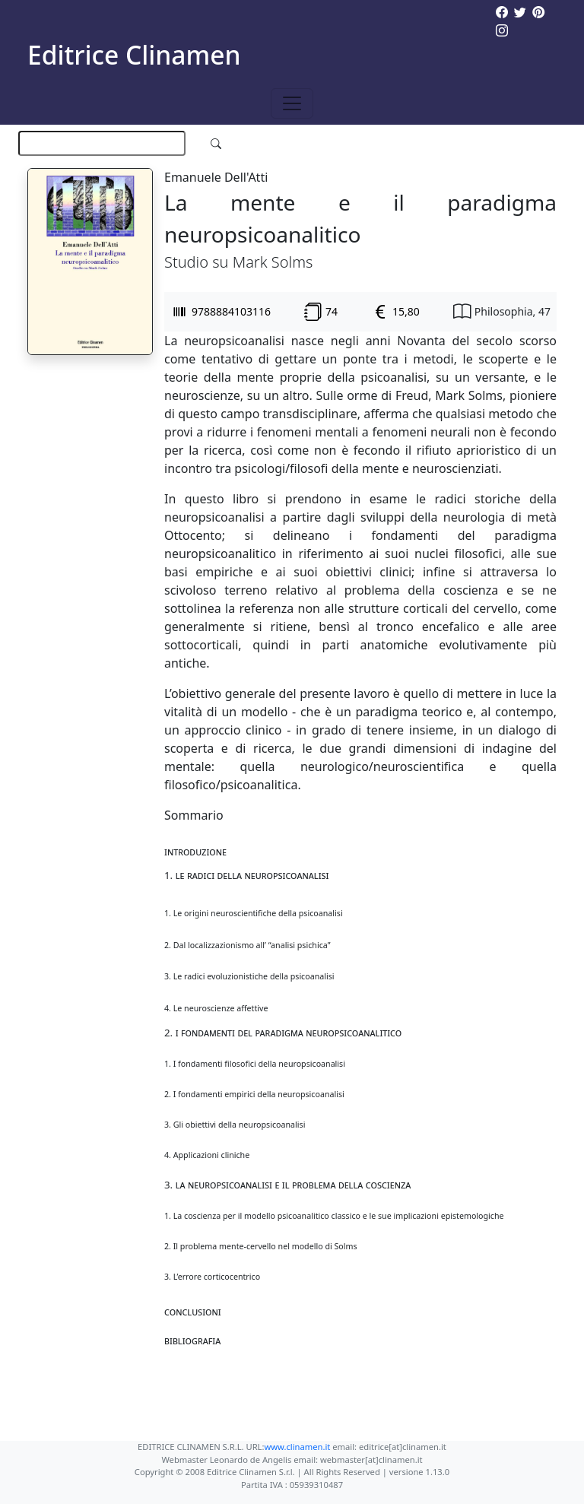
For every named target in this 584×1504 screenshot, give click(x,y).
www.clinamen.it (297, 1446)
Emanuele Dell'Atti (216, 177)
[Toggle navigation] (292, 103)
